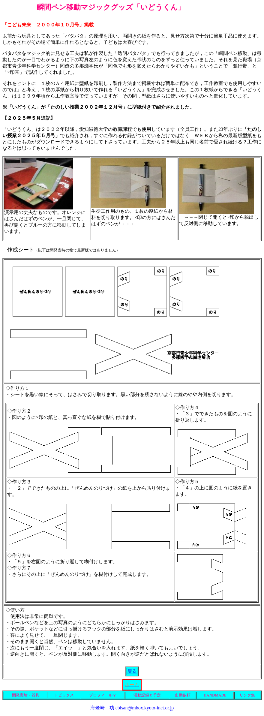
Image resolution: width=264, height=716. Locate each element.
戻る (132, 671)
